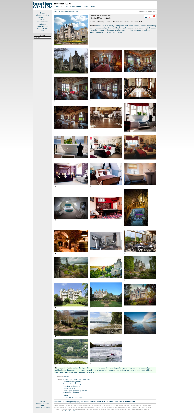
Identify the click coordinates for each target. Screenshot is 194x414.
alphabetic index (42, 15)
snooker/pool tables (134, 30)
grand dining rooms (130, 368)
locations (57, 6)
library (42, 19)
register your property (42, 407)
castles (86, 6)
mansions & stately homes (73, 6)
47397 (93, 6)
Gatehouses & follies (71, 393)
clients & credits (42, 28)
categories (42, 17)
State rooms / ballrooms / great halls (76, 379)
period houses (150, 28)
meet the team (42, 26)
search (42, 405)
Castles (66, 377)
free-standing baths (137, 25)
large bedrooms (127, 28)
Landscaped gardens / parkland (75, 390)
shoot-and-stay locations (116, 30)
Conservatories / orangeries (73, 384)
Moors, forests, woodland (72, 397)
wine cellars (117, 32)
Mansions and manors (71, 386)
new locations (42, 22)
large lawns (139, 28)
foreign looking (108, 25)
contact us (42, 24)
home (42, 13)
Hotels (65, 395)
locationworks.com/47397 (146, 11)
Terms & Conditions (71, 411)
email (117, 401)
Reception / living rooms (72, 381)
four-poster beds (122, 25)
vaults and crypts (61, 372)
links (42, 31)
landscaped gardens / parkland (108, 28)
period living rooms (98, 30)
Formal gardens (69, 388)
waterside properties (103, 32)
